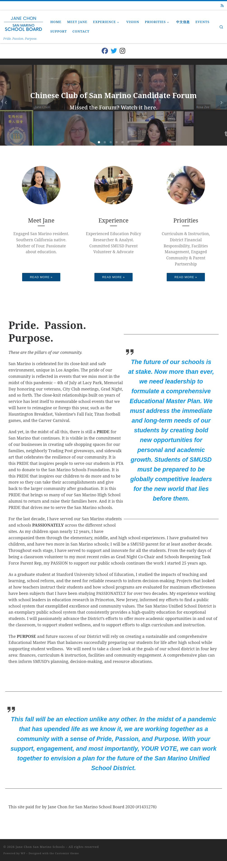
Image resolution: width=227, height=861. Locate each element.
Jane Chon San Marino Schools (40, 847)
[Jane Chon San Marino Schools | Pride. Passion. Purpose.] (23, 23)
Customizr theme (67, 853)
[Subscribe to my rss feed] (222, 5)
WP (23, 853)
